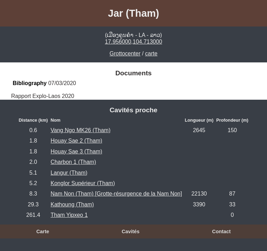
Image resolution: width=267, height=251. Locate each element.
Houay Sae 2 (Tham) (77, 141)
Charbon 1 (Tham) (73, 162)
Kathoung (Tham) (72, 204)
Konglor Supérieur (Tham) (83, 183)
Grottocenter (125, 53)
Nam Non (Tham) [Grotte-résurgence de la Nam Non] (116, 194)
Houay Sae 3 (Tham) (77, 151)
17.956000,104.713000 (133, 42)
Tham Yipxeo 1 (69, 215)
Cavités (130, 231)
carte (151, 53)
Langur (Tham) (69, 173)
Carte (42, 231)
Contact (221, 231)
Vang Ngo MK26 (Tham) (81, 130)
